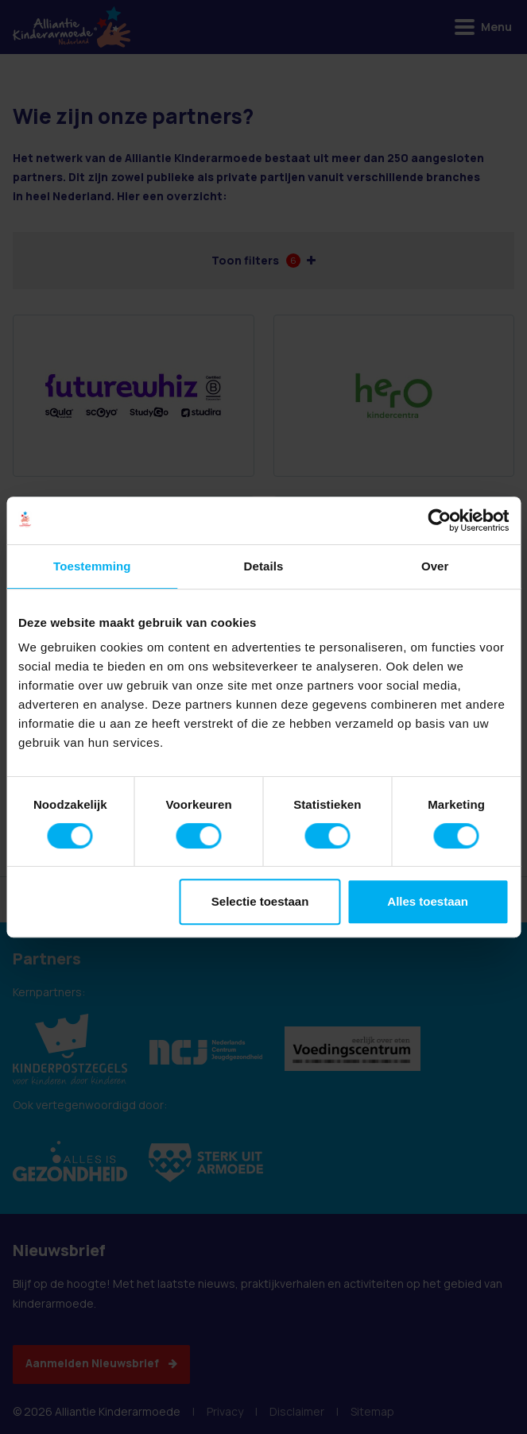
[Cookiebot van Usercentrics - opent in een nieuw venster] (439, 520)
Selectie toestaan (260, 901)
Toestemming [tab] (92, 566)
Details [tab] (264, 566)
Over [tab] (435, 566)
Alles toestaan (427, 901)
